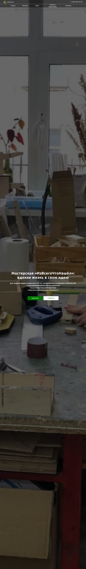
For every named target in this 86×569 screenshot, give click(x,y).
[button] (35, 298)
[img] (65, 2)
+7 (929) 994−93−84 (76, 2)
